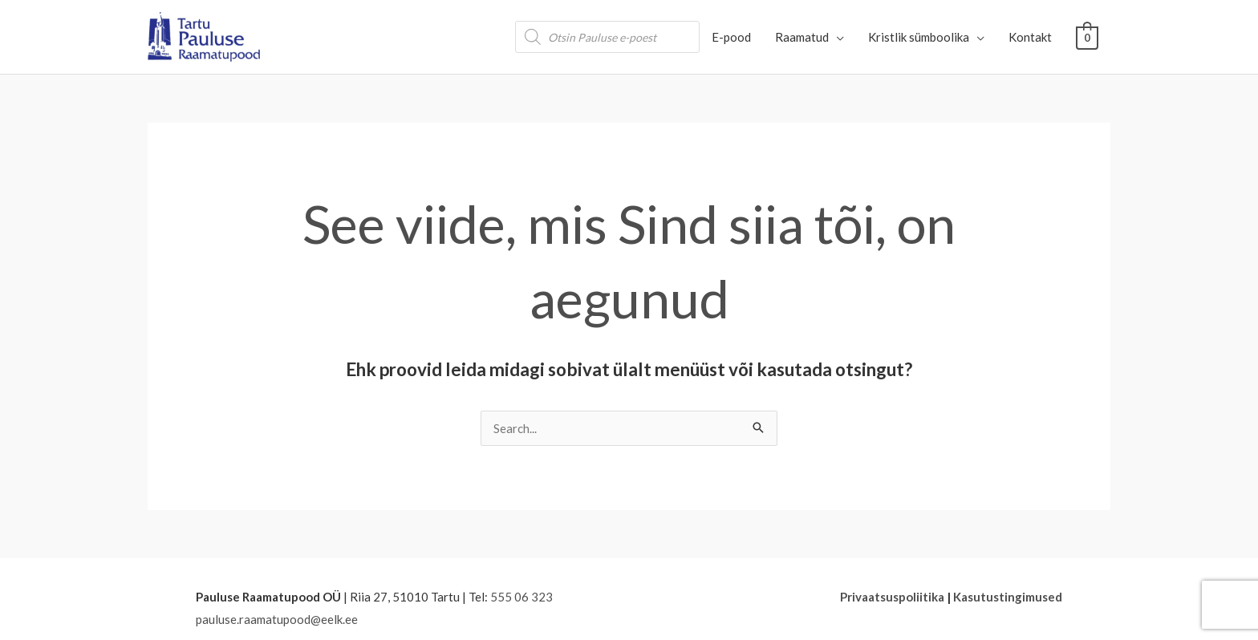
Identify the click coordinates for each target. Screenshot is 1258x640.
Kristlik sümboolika (919, 37)
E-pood (732, 37)
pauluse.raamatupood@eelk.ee (277, 619)
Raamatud (803, 37)
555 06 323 (521, 596)
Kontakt (1031, 37)
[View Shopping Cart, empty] (1087, 37)
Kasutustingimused (1007, 596)
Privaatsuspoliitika (892, 596)
